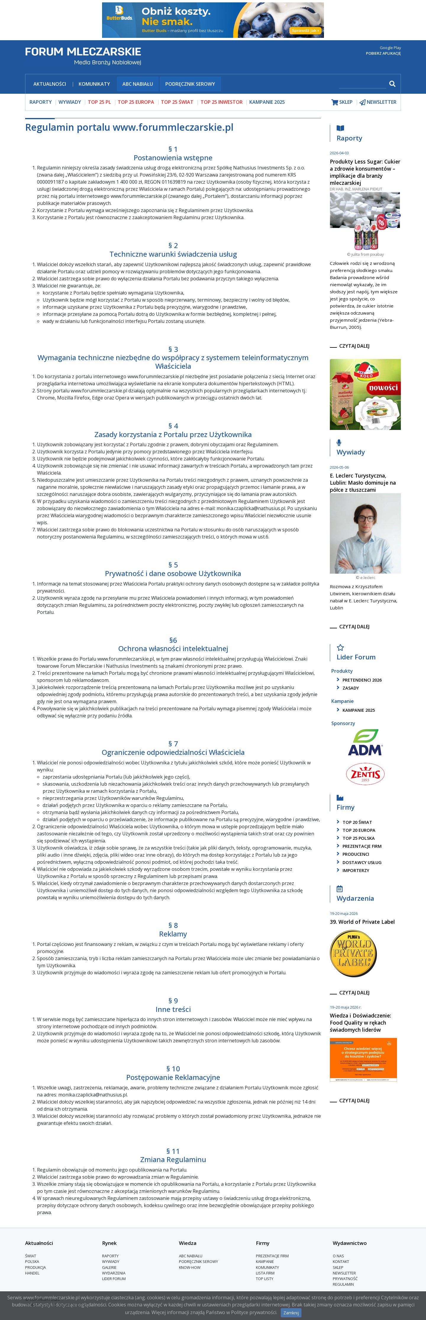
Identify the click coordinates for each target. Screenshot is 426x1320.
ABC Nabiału (137, 84)
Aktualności (49, 84)
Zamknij (291, 1313)
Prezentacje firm (358, 846)
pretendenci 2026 (358, 680)
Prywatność (345, 1278)
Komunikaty (94, 84)
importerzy (352, 870)
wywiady (70, 102)
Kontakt (341, 1261)
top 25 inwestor (222, 102)
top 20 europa (355, 830)
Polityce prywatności (253, 1312)
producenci (352, 854)
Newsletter (344, 1273)
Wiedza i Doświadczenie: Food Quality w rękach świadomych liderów (360, 1022)
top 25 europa (136, 102)
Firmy (346, 804)
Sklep (338, 1267)
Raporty (349, 134)
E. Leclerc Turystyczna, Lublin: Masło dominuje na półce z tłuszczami (363, 482)
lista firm (265, 1273)
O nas (338, 1255)
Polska (32, 1261)
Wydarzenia (355, 895)
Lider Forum (356, 654)
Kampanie (265, 1261)
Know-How (190, 1267)
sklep (342, 102)
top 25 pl (99, 102)
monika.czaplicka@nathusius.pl (251, 508)
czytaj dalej (354, 346)
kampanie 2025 (355, 710)
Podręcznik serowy (190, 84)
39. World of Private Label (362, 921)
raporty (41, 102)
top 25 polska (355, 838)
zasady (347, 688)
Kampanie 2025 (267, 102)
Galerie (109, 1267)
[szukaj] (362, 84)
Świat (30, 1255)
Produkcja (35, 1267)
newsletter (377, 102)
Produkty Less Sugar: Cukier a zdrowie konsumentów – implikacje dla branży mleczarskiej (365, 172)
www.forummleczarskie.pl (139, 196)
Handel (32, 1273)
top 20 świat (353, 822)
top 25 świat (177, 102)
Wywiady (351, 449)
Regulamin (343, 1284)
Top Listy (264, 1278)
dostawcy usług (358, 862)
